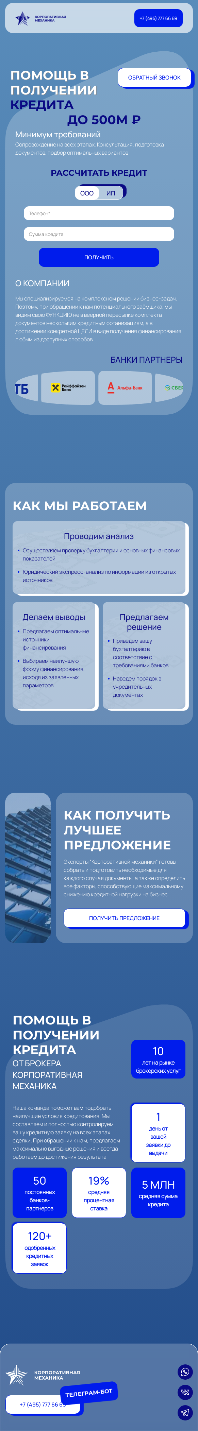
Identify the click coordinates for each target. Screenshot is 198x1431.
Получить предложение (124, 918)
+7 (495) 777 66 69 (159, 18)
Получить (99, 257)
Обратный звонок (154, 77)
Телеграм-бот (93, 1393)
